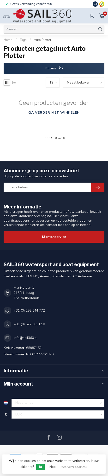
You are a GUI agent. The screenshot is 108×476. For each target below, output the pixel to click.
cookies (30, 461)
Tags (23, 40)
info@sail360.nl (25, 338)
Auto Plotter (42, 40)
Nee (52, 467)
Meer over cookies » (74, 467)
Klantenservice (54, 237)
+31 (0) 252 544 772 (29, 310)
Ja (40, 467)
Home (8, 40)
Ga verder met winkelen (54, 112)
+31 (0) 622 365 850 (29, 324)
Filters (54, 68)
